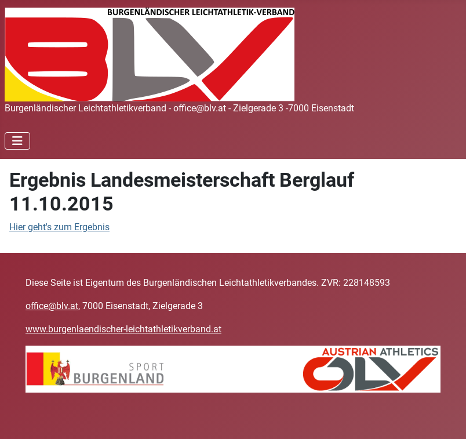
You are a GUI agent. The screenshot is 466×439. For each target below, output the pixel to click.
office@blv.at (52, 305)
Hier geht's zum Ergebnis (59, 227)
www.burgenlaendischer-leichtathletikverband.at (123, 329)
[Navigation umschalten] (17, 141)
